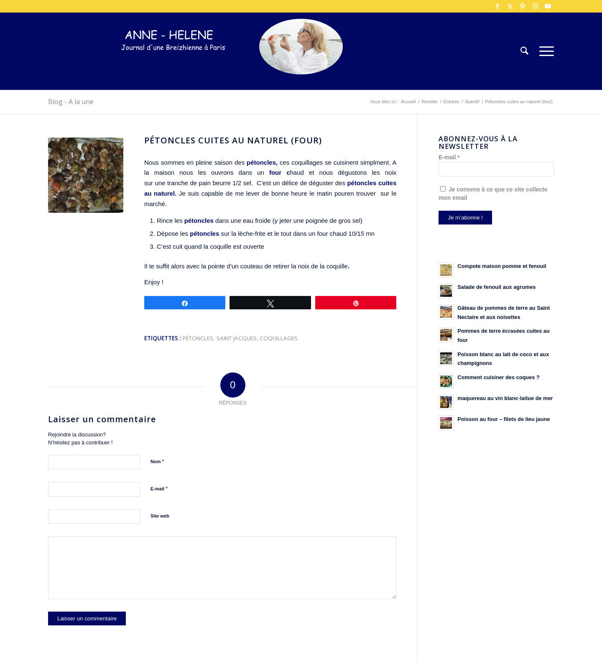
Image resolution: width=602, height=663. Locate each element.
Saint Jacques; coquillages (257, 338)
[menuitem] (524, 51)
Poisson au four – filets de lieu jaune (503, 419)
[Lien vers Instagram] (535, 6)
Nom (157, 461)
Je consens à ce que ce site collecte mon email (493, 193)
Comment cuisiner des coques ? (498, 377)
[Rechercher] (524, 51)
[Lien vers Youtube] (547, 6)
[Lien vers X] (510, 6)
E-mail (159, 488)
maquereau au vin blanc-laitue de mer (505, 398)
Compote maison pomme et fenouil (501, 266)
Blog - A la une (71, 101)
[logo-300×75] (173, 63)
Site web (159, 515)
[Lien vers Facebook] (497, 6)
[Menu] (544, 51)
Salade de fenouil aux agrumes (496, 287)
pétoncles (198, 338)
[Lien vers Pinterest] (522, 6)
